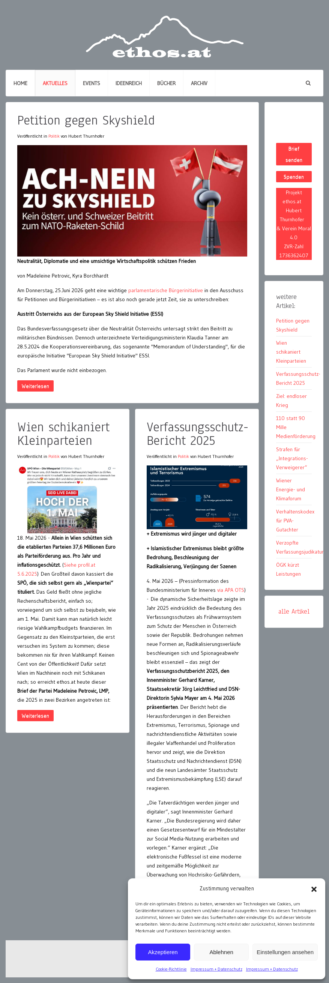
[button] (314, 888)
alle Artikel (293, 611)
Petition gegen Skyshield (86, 120)
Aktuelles (55, 83)
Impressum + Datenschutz (216, 969)
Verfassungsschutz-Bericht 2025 (197, 433)
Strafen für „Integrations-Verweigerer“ (292, 458)
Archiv (199, 83)
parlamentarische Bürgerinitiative (166, 290)
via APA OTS (230, 590)
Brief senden (293, 154)
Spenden (294, 176)
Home (20, 83)
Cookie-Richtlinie (171, 969)
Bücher (166, 83)
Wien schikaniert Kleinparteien (63, 433)
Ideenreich (129, 83)
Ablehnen (221, 952)
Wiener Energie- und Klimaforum (290, 489)
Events (91, 83)
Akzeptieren (162, 952)
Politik (54, 136)
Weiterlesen (35, 386)
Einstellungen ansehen (285, 952)
